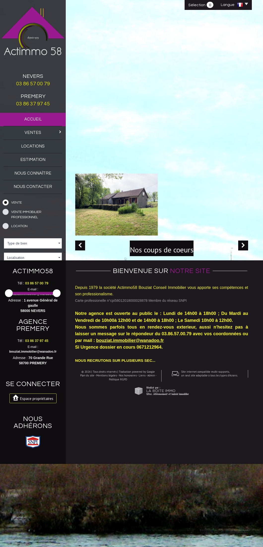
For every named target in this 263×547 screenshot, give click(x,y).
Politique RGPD (116, 522)
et (38, 303)
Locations (33, 146)
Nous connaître (32, 173)
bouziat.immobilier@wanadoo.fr (33, 377)
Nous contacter (33, 186)
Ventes (43, 132)
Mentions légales (104, 519)
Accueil (33, 119)
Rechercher (33, 319)
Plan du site (85, 519)
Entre (7, 303)
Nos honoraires (126, 519)
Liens (140, 519)
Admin (149, 519)
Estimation (32, 159)
